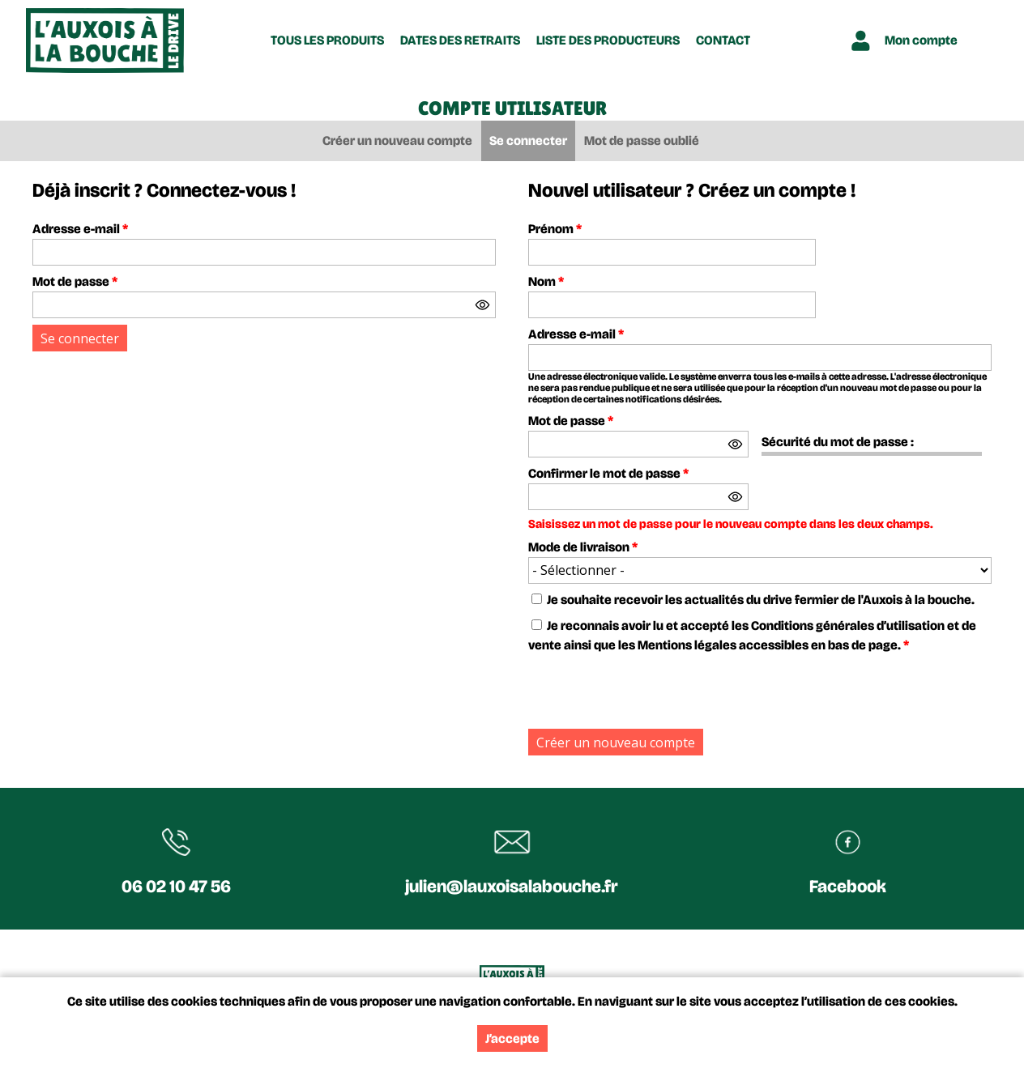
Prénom (555, 228)
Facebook (847, 886)
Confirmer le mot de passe (608, 473)
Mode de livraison (583, 547)
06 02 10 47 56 (176, 886)
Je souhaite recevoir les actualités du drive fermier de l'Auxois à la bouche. (761, 599)
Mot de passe (74, 281)
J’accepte (512, 1038)
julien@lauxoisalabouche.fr (511, 886)
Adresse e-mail (80, 228)
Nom (546, 281)
